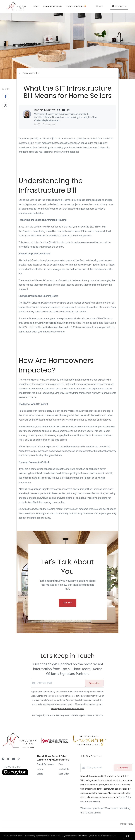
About (36, 6)
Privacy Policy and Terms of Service (67, 708)
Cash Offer (64, 774)
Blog (61, 764)
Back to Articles (31, 73)
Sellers (40, 774)
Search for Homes (52, 6)
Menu (99, 6)
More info (113, 836)
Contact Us (64, 769)
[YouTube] (13, 759)
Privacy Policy (126, 824)
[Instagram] (19, 759)
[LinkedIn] (8, 759)
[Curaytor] (15, 775)
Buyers (40, 769)
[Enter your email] (60, 683)
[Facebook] (3, 759)
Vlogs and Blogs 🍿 (76, 6)
